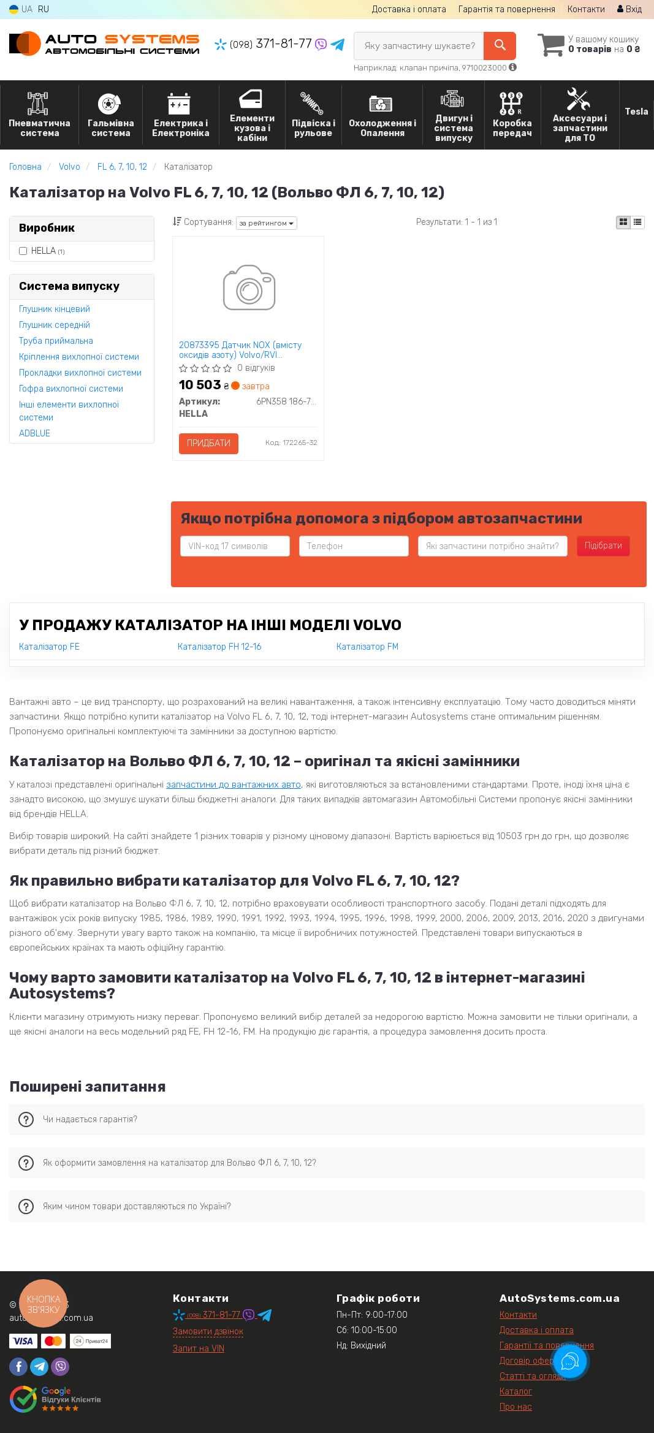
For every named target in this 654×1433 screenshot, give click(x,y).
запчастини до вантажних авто (233, 784)
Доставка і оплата (409, 9)
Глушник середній (54, 325)
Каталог (516, 1391)
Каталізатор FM (367, 647)
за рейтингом (267, 223)
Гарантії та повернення (547, 1345)
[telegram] (39, 1367)
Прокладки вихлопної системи (80, 373)
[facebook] (18, 1367)
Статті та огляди (533, 1376)
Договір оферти (531, 1361)
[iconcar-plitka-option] (623, 222)
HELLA (41, 251)
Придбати (208, 443)
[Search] (500, 46)
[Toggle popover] (570, 1361)
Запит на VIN (198, 1349)
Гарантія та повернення (506, 9)
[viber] (60, 1367)
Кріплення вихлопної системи (79, 357)
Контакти (586, 9)
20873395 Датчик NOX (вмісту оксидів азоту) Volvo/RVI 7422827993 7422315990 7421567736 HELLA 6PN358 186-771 (247, 350)
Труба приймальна (56, 341)
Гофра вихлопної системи (71, 389)
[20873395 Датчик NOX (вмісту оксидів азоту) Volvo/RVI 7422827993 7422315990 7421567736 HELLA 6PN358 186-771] (248, 289)
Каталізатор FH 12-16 (219, 647)
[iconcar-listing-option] (637, 222)
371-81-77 (265, 43)
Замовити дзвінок (208, 1331)
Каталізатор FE (49, 647)
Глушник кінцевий (54, 309)
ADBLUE (34, 433)
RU (43, 9)
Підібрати (603, 546)
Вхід (629, 9)
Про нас (516, 1407)
